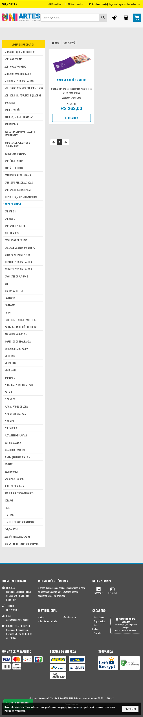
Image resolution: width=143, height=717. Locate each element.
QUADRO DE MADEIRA (15, 450)
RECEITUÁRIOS (11, 471)
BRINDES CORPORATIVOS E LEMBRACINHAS (17, 144)
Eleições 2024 (11, 529)
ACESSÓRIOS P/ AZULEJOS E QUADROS (23, 95)
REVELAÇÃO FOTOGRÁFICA (17, 457)
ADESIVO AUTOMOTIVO (15, 66)
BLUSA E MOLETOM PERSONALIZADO (22, 544)
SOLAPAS (9, 500)
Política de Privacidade (15, 710)
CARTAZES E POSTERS (15, 226)
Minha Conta (56, 4)
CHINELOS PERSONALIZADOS (18, 262)
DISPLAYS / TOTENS (14, 291)
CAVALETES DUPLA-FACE (16, 276)
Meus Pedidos (75, 4)
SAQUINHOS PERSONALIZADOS (19, 493)
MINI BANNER (11, 370)
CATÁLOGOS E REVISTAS (16, 240)
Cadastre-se (133, 4)
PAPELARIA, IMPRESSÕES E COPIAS (21, 327)
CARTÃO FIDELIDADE (14, 168)
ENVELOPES (10, 298)
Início (55, 42)
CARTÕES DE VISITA (14, 161)
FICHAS (8, 312)
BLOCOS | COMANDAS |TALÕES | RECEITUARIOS (20, 133)
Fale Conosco (69, 617)
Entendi (130, 709)
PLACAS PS (10, 399)
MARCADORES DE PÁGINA (16, 348)
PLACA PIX (9, 421)
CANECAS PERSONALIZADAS (18, 189)
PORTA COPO (11, 428)
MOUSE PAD (10, 363)
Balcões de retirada (47, 621)
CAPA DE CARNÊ (13, 204)
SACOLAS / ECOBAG (14, 479)
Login (120, 4)
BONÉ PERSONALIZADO (15, 153)
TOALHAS (9, 515)
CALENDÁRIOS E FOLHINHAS (18, 175)
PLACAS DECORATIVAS (15, 413)
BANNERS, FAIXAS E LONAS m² (19, 117)
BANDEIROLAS (11, 124)
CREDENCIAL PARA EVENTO (17, 255)
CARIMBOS (10, 218)
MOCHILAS (10, 356)
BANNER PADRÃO (12, 110)
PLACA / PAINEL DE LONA (16, 406)
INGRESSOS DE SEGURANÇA (18, 341)
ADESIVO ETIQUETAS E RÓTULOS (20, 52)
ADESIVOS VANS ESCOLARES (18, 74)
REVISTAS (9, 464)
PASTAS (8, 392)
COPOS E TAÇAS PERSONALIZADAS (21, 197)
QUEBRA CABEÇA (13, 442)
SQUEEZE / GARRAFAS (15, 486)
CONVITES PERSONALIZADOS (18, 269)
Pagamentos (98, 621)
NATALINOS (10, 377)
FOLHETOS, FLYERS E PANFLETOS (20, 320)
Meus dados (98, 617)
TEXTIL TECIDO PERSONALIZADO (20, 522)
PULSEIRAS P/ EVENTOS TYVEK (19, 385)
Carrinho (97, 633)
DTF (6, 283)
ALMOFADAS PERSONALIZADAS (19, 81)
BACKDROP (10, 102)
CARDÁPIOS (10, 211)
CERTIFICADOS (12, 233)
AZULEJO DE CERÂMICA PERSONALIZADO (24, 88)
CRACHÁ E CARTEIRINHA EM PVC (20, 247)
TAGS (7, 507)
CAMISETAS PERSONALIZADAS (19, 182)
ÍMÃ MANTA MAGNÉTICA (16, 334)
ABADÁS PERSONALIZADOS (17, 536)
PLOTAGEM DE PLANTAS (16, 435)
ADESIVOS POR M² (13, 59)
